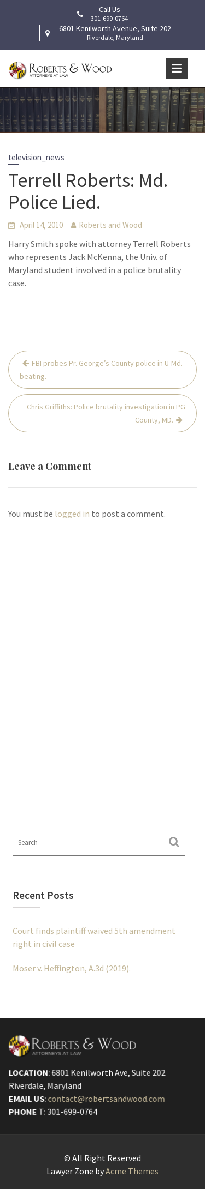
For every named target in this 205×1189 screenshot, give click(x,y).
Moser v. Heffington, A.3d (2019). (72, 968)
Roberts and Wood (110, 225)
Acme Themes (132, 1171)
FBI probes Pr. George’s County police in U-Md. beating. (101, 369)
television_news (36, 157)
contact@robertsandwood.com (106, 1098)
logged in (72, 513)
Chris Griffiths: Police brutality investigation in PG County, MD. (106, 413)
